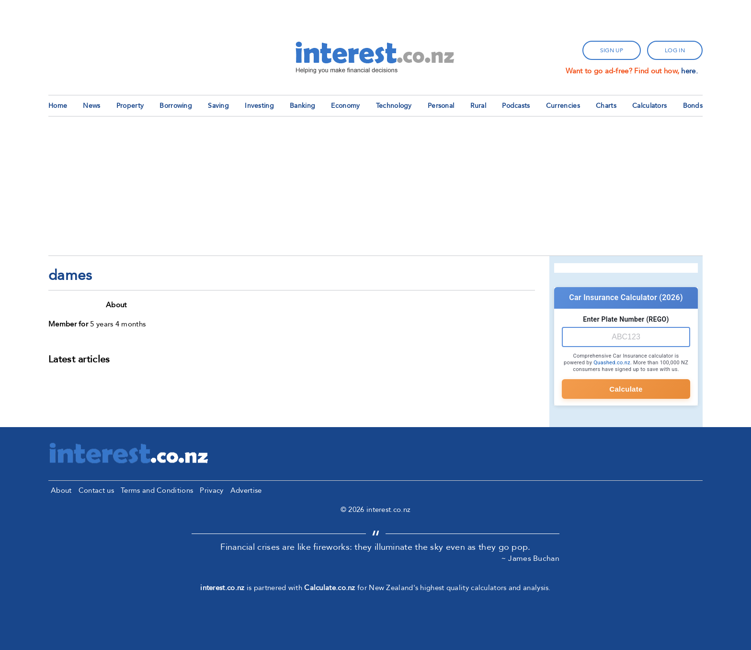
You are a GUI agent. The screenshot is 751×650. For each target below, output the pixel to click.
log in (675, 50)
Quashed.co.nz (611, 363)
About (61, 490)
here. (689, 71)
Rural (478, 105)
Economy (345, 105)
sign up (611, 50)
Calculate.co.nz (329, 587)
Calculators (649, 105)
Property (130, 105)
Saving (218, 105)
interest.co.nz (222, 587)
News (91, 105)
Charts (606, 105)
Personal (441, 105)
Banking (302, 105)
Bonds (693, 105)
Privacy (211, 490)
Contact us (96, 490)
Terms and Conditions (157, 490)
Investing (259, 105)
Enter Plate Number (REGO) (626, 319)
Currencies (563, 105)
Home (57, 105)
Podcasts (516, 105)
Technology (394, 105)
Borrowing (175, 105)
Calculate (625, 389)
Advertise (246, 490)
